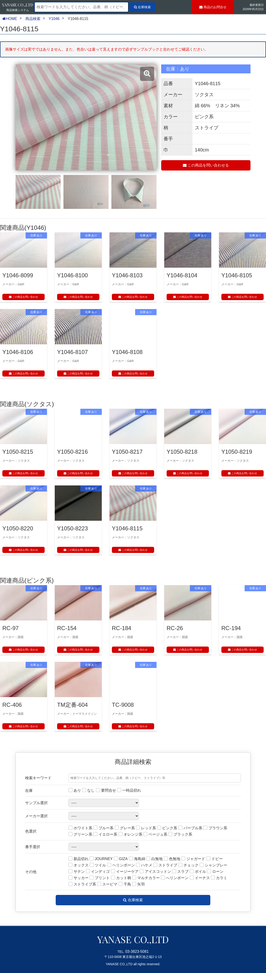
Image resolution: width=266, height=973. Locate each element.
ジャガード (193, 859)
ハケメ (144, 865)
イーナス (200, 878)
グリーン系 (80, 834)
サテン (76, 872)
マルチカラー (146, 878)
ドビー (214, 859)
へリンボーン (174, 878)
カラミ (219, 878)
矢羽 (138, 884)
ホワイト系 (80, 828)
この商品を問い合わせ (23, 296)
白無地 (154, 859)
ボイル (198, 872)
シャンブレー (213, 865)
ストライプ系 (82, 884)
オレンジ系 (130, 834)
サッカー (78, 878)
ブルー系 (103, 828)
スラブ (180, 872)
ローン (215, 872)
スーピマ (107, 884)
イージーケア (125, 872)
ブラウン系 (215, 828)
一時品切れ (129, 790)
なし (88, 790)
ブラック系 (180, 834)
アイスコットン (155, 872)
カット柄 (121, 878)
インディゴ (98, 872)
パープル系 (190, 828)
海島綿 (137, 859)
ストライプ (165, 865)
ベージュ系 (155, 834)
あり (74, 790)
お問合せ (213, 7)
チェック (188, 865)
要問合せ (106, 790)
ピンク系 (167, 828)
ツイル (98, 865)
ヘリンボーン (121, 865)
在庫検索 (133, 900)
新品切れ (78, 859)
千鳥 (124, 884)
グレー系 (125, 828)
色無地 (172, 859)
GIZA (121, 859)
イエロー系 (105, 834)
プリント (100, 878)
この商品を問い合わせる (206, 165)
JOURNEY (101, 859)
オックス (78, 865)
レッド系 (146, 828)
